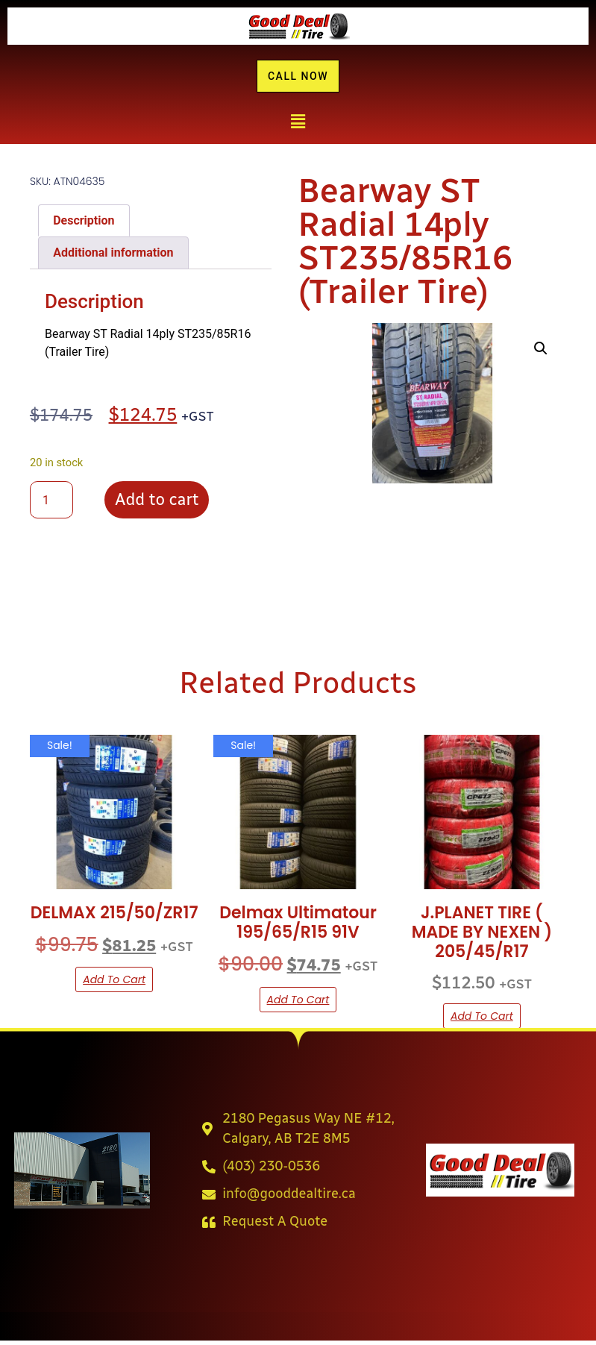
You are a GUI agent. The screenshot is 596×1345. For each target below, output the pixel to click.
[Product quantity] (51, 504)
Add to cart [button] (114, 983)
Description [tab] (83, 224)
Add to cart (156, 504)
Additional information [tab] (113, 257)
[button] (297, 126)
